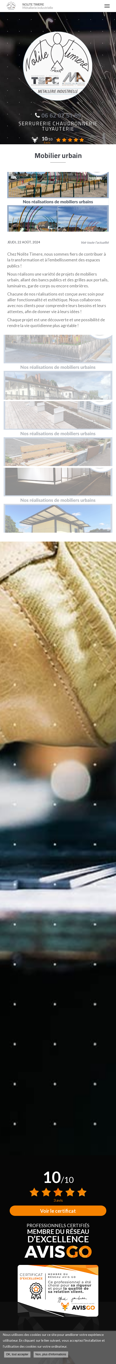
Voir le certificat (58, 1211)
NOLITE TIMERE (60, 6)
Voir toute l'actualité (95, 242)
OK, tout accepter (17, 1354)
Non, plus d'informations (51, 1354)
